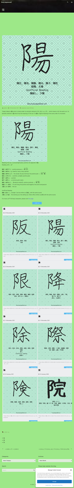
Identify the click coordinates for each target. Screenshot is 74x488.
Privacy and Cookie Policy (57, 485)
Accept (54, 481)
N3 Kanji (32, 108)
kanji (28, 108)
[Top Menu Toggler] (71, 2)
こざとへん (6, 432)
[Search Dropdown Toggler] (67, 2)
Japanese (24, 108)
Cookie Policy (48, 485)
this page (30, 198)
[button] (71, 470)
